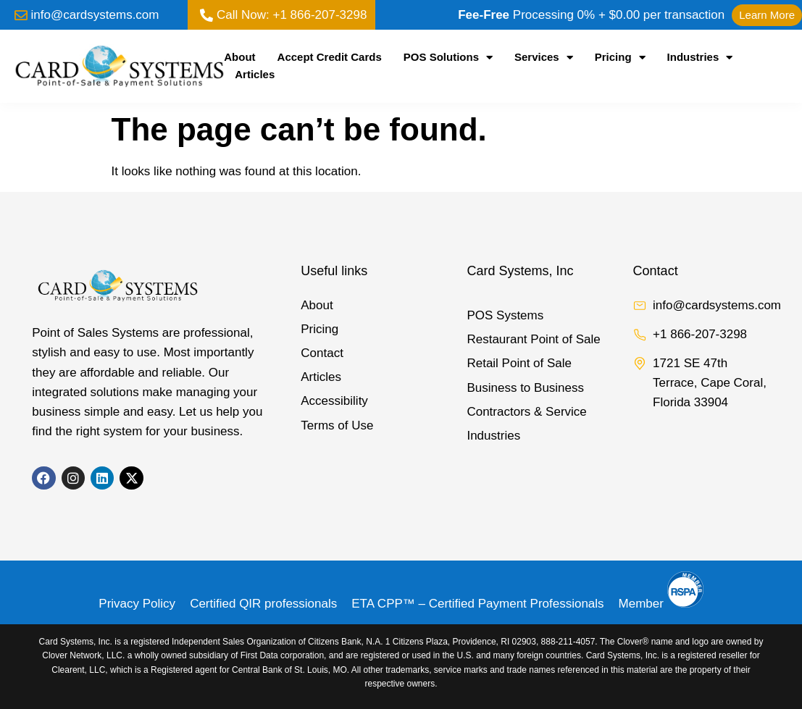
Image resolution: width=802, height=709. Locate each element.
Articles (255, 74)
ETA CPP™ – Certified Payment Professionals (477, 604)
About (239, 57)
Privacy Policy (137, 604)
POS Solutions (448, 57)
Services (543, 57)
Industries (700, 57)
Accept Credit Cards (329, 57)
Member (661, 604)
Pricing (620, 57)
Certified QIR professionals (263, 604)
